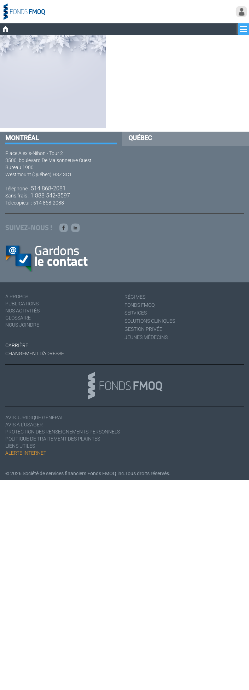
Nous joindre (22, 325)
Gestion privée (143, 329)
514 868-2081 (48, 188)
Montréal (22, 138)
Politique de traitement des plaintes (52, 439)
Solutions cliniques (149, 321)
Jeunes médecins (146, 337)
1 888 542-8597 (50, 195)
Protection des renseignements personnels (62, 432)
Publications (22, 303)
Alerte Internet (25, 453)
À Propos (16, 296)
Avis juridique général (34, 417)
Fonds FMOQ (139, 305)
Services (135, 313)
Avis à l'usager (24, 424)
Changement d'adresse (34, 353)
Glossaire (18, 318)
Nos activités (22, 311)
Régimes (134, 297)
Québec (140, 138)
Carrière (16, 345)
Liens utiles (20, 446)
